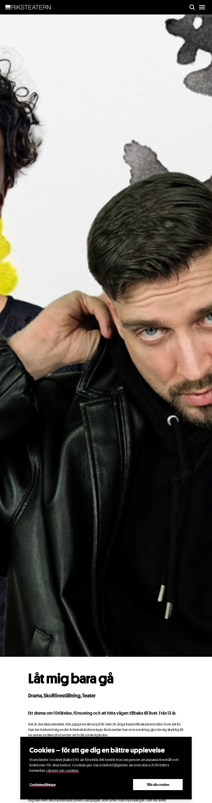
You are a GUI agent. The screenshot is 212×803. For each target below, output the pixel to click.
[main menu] (202, 7)
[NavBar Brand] (28, 7)
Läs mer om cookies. (62, 770)
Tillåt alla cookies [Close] (158, 784)
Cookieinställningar (43, 784)
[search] (192, 7)
